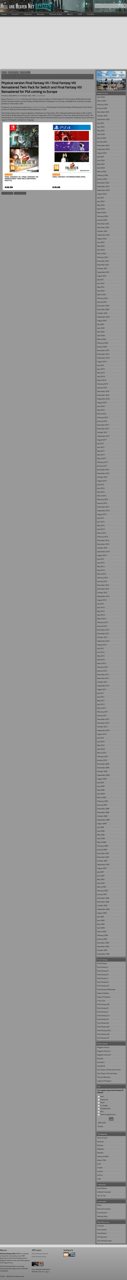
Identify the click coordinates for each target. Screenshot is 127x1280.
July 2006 (100, 917)
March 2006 (101, 931)
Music (99, 1205)
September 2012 (103, 641)
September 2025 (103, 119)
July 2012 (100, 648)
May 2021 (101, 287)
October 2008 (102, 816)
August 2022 (101, 239)
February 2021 (102, 298)
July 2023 (100, 198)
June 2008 (101, 831)
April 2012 (101, 659)
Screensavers (102, 1212)
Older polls (102, 1123)
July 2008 (100, 827)
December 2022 (103, 224)
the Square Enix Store (38, 107)
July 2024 (100, 157)
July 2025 (100, 123)
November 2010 (103, 723)
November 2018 (103, 395)
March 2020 (101, 339)
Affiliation (100, 1149)
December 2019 (103, 350)
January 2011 (102, 715)
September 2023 (103, 190)
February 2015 (102, 537)
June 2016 (101, 488)
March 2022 (101, 253)
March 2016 (101, 496)
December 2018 (103, 391)
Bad (101, 1111)
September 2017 (103, 436)
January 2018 (102, 421)
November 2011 (103, 678)
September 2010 (103, 730)
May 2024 (101, 164)
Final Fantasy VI (102, 982)
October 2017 (102, 432)
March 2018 (101, 414)
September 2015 (103, 510)
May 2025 (101, 130)
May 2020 (101, 332)
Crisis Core (101, 1001)
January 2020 (102, 347)
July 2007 (100, 872)
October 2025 (102, 116)
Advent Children (103, 993)
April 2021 (101, 291)
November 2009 (103, 768)
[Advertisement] (25, 43)
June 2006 (101, 920)
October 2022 (102, 231)
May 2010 (101, 745)
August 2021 (101, 276)
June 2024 (101, 160)
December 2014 (103, 540)
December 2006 (103, 898)
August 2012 (101, 645)
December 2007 (103, 853)
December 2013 (103, 585)
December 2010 (103, 719)
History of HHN (102, 1156)
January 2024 (102, 179)
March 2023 (101, 212)
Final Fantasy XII (103, 1023)
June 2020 (101, 328)
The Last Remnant (103, 1077)
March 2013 (101, 619)
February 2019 (102, 384)
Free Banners (102, 1237)
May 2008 (101, 835)
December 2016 (103, 469)
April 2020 (101, 335)
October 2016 (102, 477)
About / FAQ (101, 1160)
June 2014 (101, 563)
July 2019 (100, 365)
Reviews (40, 14)
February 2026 (102, 104)
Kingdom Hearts (103, 1047)
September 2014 (103, 551)
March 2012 (101, 663)
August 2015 (101, 514)
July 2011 (100, 693)
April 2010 (101, 749)
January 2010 (102, 760)
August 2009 (101, 779)
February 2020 (102, 343)
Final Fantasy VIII (20, 193)
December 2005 (103, 943)
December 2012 (103, 630)
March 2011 (101, 708)
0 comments (41, 96)
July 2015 (100, 518)
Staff (80, 14)
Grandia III (101, 1066)
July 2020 (100, 324)
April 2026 (101, 97)
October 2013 (102, 592)
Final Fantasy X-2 (103, 1015)
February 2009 (102, 801)
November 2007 (103, 857)
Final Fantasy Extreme (40, 1253)
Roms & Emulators (104, 1209)
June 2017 (101, 447)
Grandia (100, 1058)
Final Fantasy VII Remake (106, 989)
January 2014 (102, 581)
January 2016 (102, 503)
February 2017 (102, 462)
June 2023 (101, 201)
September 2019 (103, 358)
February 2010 (102, 756)
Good (102, 1102)
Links (99, 1179)
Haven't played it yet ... (108, 1114)
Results (100, 1126)
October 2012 (102, 637)
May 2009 (101, 790)
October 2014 (102, 548)
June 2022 (101, 242)
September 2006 (103, 909)
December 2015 (103, 507)
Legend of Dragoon (104, 1081)
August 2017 (101, 440)
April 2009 (101, 794)
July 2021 (100, 279)
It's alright (104, 1105)
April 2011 (101, 704)
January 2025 (102, 142)
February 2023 (102, 216)
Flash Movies (102, 1188)
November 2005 (103, 946)
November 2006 (103, 902)
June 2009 (101, 786)
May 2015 (101, 525)
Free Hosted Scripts (104, 1241)
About (70, 14)
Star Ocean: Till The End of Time (109, 1070)
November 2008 (103, 812)
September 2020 (103, 317)
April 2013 (101, 615)
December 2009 (103, 764)
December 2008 (103, 809)
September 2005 (103, 954)
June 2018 (101, 406)
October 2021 (102, 268)
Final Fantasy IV (102, 974)
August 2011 (101, 689)
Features (28, 14)
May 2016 (101, 492)
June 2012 (101, 652)
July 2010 (100, 738)
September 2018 (103, 399)
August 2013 (101, 600)
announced (17, 99)
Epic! (102, 1096)
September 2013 (103, 596)
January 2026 (102, 108)
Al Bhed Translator (104, 1192)
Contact (90, 14)
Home (4, 14)
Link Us (100, 1175)
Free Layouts (102, 1229)
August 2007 (101, 868)
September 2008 (103, 820)
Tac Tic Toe (101, 1196)
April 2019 (101, 376)
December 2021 (103, 261)
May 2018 (101, 410)
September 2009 (103, 775)
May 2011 (101, 700)
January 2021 (102, 302)
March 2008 (101, 842)
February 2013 (102, 622)
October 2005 (102, 950)
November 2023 (103, 186)
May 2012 (101, 656)
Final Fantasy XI (102, 1019)
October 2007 (102, 861)
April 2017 (101, 455)
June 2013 (101, 607)
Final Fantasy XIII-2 (104, 1030)
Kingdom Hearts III (104, 1055)
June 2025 (101, 127)
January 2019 (102, 388)
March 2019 (101, 380)
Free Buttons (102, 1233)
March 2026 (101, 101)
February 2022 (102, 257)
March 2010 (101, 753)
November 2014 (103, 544)
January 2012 (102, 671)
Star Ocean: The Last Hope (107, 1073)
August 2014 (101, 555)
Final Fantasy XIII (103, 1027)
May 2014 (101, 566)
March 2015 (101, 533)
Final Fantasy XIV (103, 1034)
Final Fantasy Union (39, 1256)
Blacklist (100, 1153)
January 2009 (102, 805)
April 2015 (101, 529)
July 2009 (100, 782)
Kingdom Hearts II (103, 1051)
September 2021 (103, 272)
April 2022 (101, 250)
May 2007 (101, 879)
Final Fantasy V (102, 978)
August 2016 (101, 481)
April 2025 (101, 134)
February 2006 (102, 935)
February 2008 (102, 846)
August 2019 (101, 361)
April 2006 (101, 928)
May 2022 (101, 246)
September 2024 (103, 149)
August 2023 (101, 194)
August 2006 (101, 913)
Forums (15, 14)
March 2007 (101, 887)
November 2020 (103, 309)
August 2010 (101, 734)
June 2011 (101, 697)
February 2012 (102, 667)
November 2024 (103, 145)
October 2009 (102, 771)
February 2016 (102, 499)
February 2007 (102, 890)
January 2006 (102, 939)
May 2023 (101, 205)
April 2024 (101, 168)
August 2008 (101, 823)
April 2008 (101, 838)
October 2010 (102, 727)
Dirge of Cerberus (103, 997)
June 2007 (101, 876)
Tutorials (100, 1226)
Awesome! (104, 1099)
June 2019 (101, 369)
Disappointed (105, 1108)
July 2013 (100, 604)
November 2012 (103, 633)
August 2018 (101, 402)
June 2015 (101, 522)
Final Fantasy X (102, 1012)
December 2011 (103, 674)
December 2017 (103, 425)
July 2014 (100, 559)
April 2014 (101, 570)
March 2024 (101, 171)
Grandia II (100, 1062)
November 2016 (103, 473)
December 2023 (103, 183)
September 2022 (103, 235)
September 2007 (103, 864)
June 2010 (101, 741)
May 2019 (101, 373)
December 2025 (103, 112)
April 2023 (101, 209)
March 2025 (101, 138)
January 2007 (102, 894)
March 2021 (101, 294)
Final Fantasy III (102, 971)
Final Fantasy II (102, 967)
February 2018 (102, 417)
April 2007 (101, 883)
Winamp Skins (102, 1216)
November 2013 (103, 589)
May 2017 (101, 451)
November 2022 (103, 227)
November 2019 (103, 354)
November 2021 (103, 265)
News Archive (13, 72)
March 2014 (101, 574)
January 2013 (102, 626)
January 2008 (102, 849)
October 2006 (102, 905)
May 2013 (101, 611)
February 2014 (102, 578)
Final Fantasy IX (102, 1008)
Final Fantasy (102, 963)
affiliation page (43, 1271)
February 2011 (102, 712)
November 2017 (103, 429)
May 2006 (101, 924)
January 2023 (102, 220)
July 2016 (100, 484)
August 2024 (101, 153)
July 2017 (100, 443)
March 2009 (101, 797)
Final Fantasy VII (7, 193)
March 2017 (101, 458)
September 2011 (103, 686)
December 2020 (103, 306)
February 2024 (102, 175)
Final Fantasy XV (103, 1038)
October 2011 (102, 682)
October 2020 (25, 72)
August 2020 (101, 320)
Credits (100, 1168)
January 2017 (102, 466)
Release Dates (55, 14)
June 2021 (101, 283)
